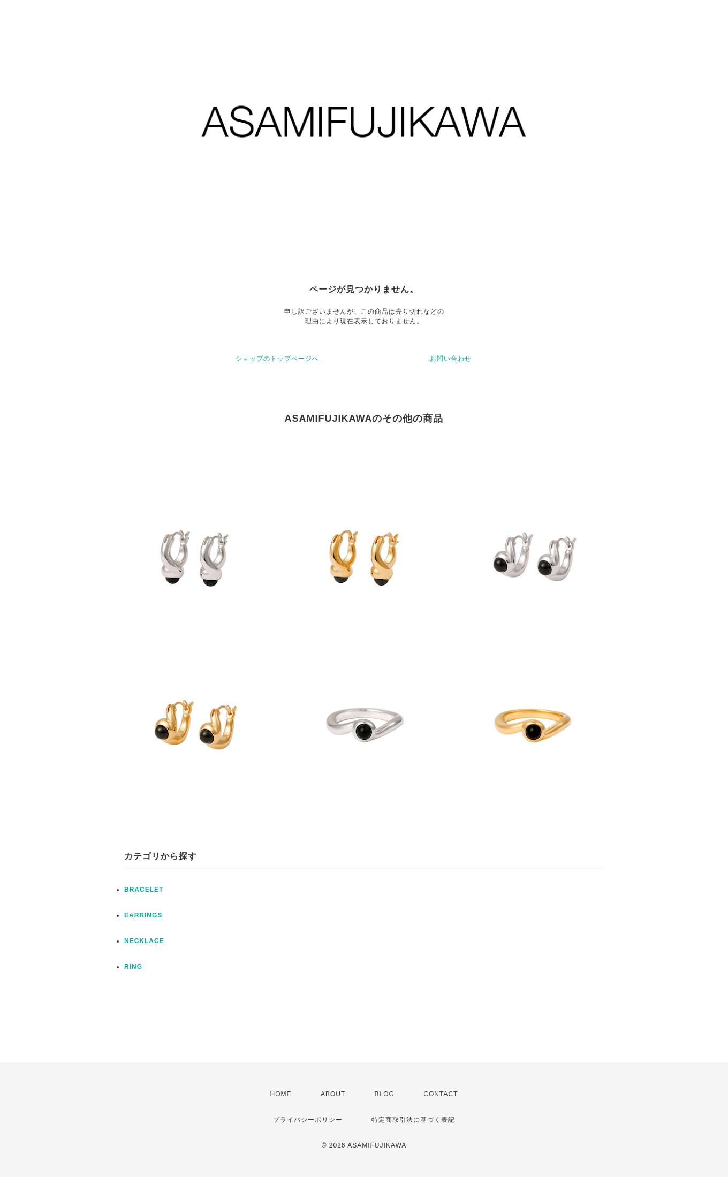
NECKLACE (144, 941)
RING (133, 966)
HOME (281, 1094)
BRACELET (143, 889)
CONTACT (440, 1094)
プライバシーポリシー (308, 1119)
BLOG (385, 1094)
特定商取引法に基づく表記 (413, 1119)
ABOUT (333, 1094)
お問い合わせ (451, 358)
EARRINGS (143, 915)
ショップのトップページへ (277, 358)
